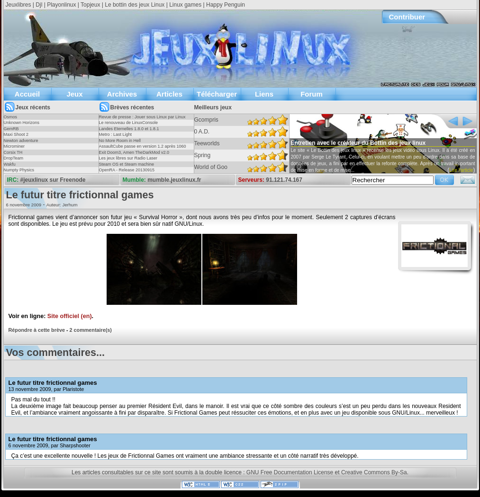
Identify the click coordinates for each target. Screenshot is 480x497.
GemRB (11, 128)
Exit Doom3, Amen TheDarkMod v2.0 (134, 152)
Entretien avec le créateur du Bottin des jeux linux (358, 143)
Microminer (14, 146)
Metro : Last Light (115, 134)
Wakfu (10, 164)
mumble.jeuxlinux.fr (174, 180)
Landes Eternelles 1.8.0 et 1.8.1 (129, 128)
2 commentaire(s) (91, 330)
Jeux (74, 94)
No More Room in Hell (120, 140)
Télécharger (217, 94)
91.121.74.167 (284, 180)
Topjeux (90, 4)
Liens (264, 94)
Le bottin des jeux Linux (134, 4)
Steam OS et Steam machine (126, 164)
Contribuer (407, 17)
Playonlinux (61, 4)
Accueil (27, 94)
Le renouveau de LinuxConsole (128, 122)
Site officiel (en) (69, 316)
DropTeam (14, 158)
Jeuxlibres (18, 4)
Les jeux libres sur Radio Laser (128, 158)
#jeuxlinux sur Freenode (53, 180)
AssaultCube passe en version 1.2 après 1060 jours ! (142, 149)
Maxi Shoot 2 (16, 134)
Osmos (11, 117)
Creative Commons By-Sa (374, 472)
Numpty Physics (19, 170)
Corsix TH (13, 152)
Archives (122, 94)
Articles (169, 94)
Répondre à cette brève (37, 330)
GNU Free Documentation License (289, 472)
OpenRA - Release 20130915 (127, 170)
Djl (39, 4)
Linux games (185, 4)
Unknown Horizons (22, 122)
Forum (311, 94)
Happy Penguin (225, 4)
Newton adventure (21, 140)
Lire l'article (461, 170)
